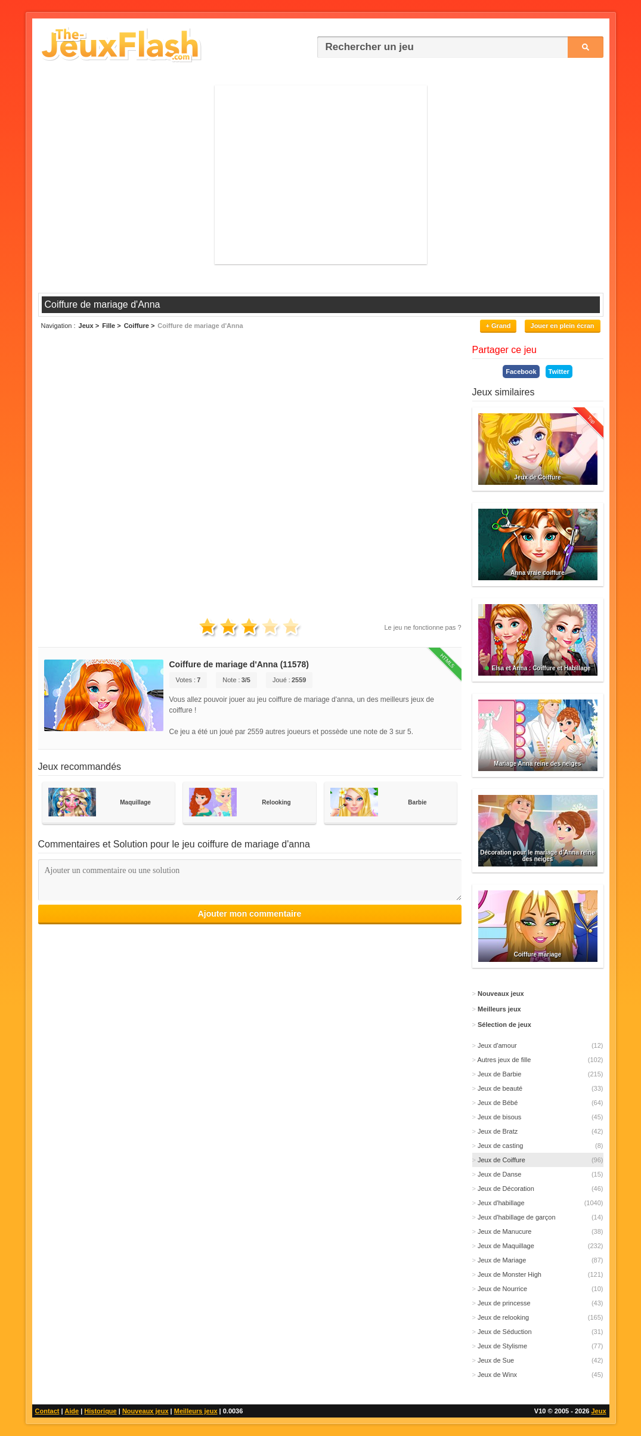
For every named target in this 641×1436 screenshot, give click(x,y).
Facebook (521, 371)
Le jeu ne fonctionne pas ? (422, 627)
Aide (71, 1411)
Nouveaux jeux (145, 1411)
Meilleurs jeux (196, 1411)
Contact (47, 1411)
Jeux (598, 1411)
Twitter (559, 371)
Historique (100, 1411)
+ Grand (498, 325)
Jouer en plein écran (562, 325)
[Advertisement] (321, 174)
